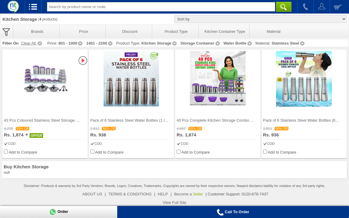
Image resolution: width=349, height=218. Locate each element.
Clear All (32, 43)
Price (83, 31)
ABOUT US (92, 194)
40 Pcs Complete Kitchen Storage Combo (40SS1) (221, 120)
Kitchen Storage (159, 43)
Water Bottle (238, 43)
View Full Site (175, 202)
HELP (163, 194)
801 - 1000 (70, 43)
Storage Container (201, 43)
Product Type (176, 31)
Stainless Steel (288, 43)
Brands (37, 31)
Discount (129, 31)
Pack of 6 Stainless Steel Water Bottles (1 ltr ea (131, 120)
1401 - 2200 (99, 43)
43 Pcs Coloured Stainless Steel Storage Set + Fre (48, 120)
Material (273, 31)
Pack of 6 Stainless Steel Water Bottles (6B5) (302, 120)
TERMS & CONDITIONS (130, 194)
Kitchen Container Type (225, 31)
